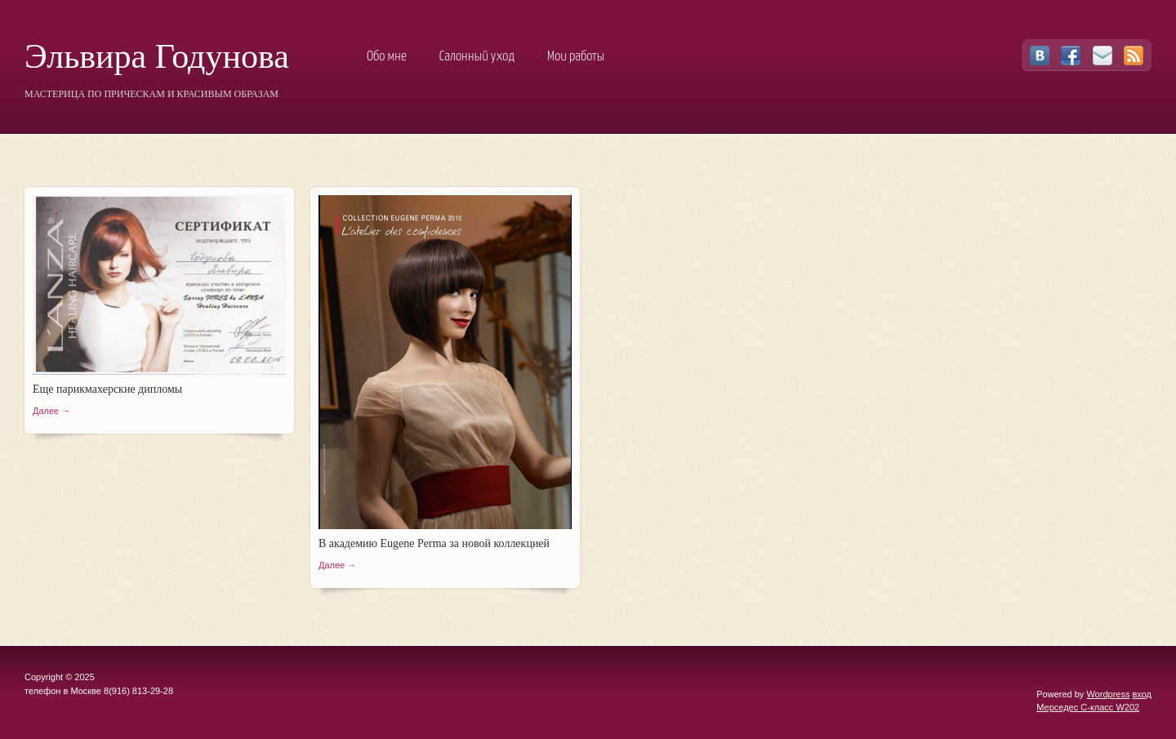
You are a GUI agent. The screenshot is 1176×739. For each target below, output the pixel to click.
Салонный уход (476, 57)
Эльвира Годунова (156, 56)
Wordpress (1107, 694)
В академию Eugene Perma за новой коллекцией (434, 543)
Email (1102, 55)
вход (1142, 694)
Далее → (51, 411)
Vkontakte (1039, 55)
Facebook (1070, 55)
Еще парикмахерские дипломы (107, 389)
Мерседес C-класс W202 (1087, 707)
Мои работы (575, 57)
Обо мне (387, 57)
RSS (1133, 55)
